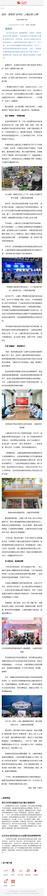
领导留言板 (28, 871)
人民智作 (13, 882)
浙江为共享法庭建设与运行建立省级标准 (18, 803)
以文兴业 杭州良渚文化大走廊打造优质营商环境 (21, 836)
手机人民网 (20, 871)
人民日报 (5, 871)
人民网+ (13, 871)
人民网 (2, 8)
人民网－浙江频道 (30, 25)
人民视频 (35, 871)
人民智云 (5, 882)
